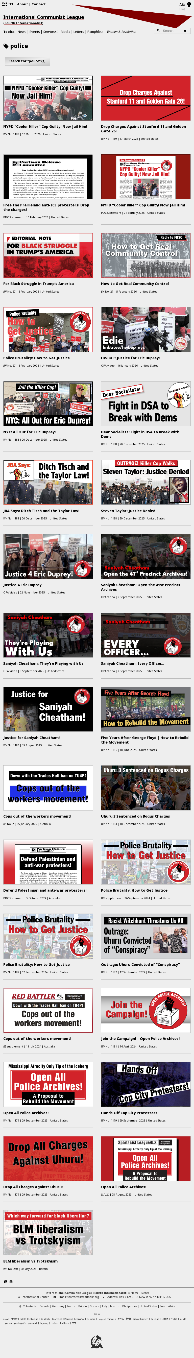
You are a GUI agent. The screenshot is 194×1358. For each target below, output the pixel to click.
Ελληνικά (57, 1319)
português (20, 1323)
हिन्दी (128, 1319)
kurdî (183, 1319)
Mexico (114, 1306)
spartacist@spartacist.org (83, 1297)
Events (35, 31)
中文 (74, 1323)
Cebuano (33, 1319)
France (71, 1306)
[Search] (185, 31)
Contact (39, 4)
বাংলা (14, 1319)
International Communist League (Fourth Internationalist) (86, 1293)
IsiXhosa (64, 1323)
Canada (44, 1306)
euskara (91, 1319)
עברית (121, 1319)
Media (65, 31)
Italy (104, 1306)
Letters (79, 31)
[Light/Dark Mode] (189, 5)
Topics (8, 31)
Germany (58, 1306)
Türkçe (54, 1323)
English (68, 1319)
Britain (82, 1306)
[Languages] (182, 5)
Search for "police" (28, 61)
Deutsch (45, 1319)
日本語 (164, 1319)
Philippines (129, 1306)
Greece (94, 1306)
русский (32, 1323)
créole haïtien (140, 1319)
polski (8, 1323)
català (23, 1319)
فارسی (101, 1319)
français (111, 1319)
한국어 (174, 1319)
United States (148, 1306)
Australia (31, 1306)
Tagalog (44, 1323)
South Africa (168, 1306)
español (80, 1319)
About (22, 4)
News (22, 31)
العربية (6, 1319)
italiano (155, 1319)
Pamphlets (95, 31)
